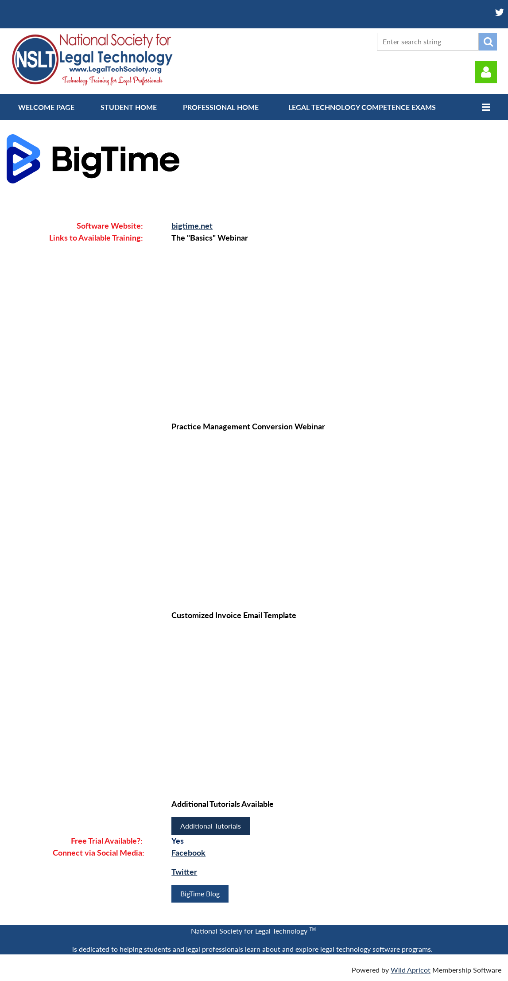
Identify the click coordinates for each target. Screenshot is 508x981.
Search (488, 42)
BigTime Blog (200, 893)
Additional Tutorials (210, 825)
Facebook (188, 852)
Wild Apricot (410, 969)
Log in (486, 72)
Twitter (184, 871)
